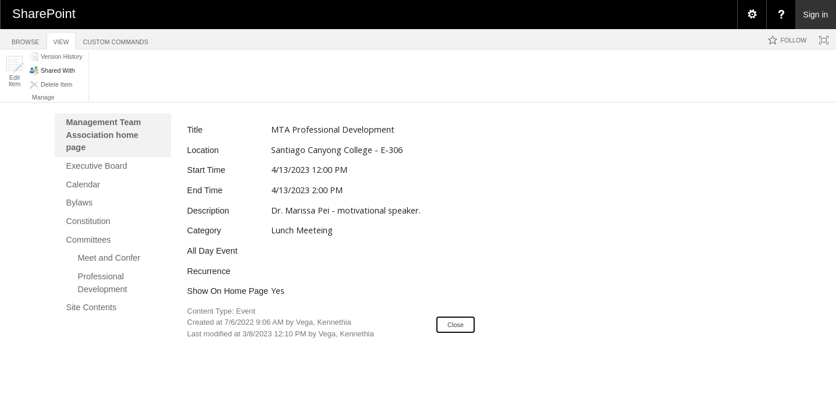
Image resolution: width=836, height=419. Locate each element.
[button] (14, 71)
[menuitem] (751, 14)
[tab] (25, 38)
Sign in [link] (815, 14)
